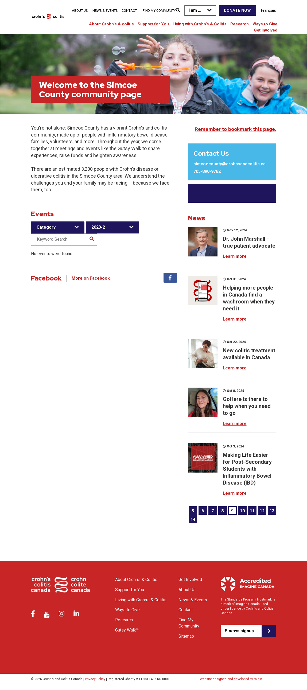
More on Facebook (91, 278)
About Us (80, 11)
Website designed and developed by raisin (231, 679)
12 (262, 510)
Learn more (235, 256)
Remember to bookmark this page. (235, 129)
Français (268, 10)
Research (239, 24)
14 (193, 519)
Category (46, 227)
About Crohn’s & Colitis (136, 579)
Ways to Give (264, 24)
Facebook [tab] (170, 278)
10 (242, 510)
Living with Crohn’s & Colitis (200, 24)
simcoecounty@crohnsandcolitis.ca (229, 163)
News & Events (105, 11)
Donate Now (237, 10)
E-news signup (239, 630)
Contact (129, 11)
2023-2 (98, 227)
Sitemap (186, 636)
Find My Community (159, 11)
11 (252, 510)
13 (272, 510)
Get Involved (265, 30)
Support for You (153, 24)
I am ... (195, 10)
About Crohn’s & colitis (111, 24)
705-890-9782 (207, 171)
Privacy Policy (95, 679)
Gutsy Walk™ (127, 630)
